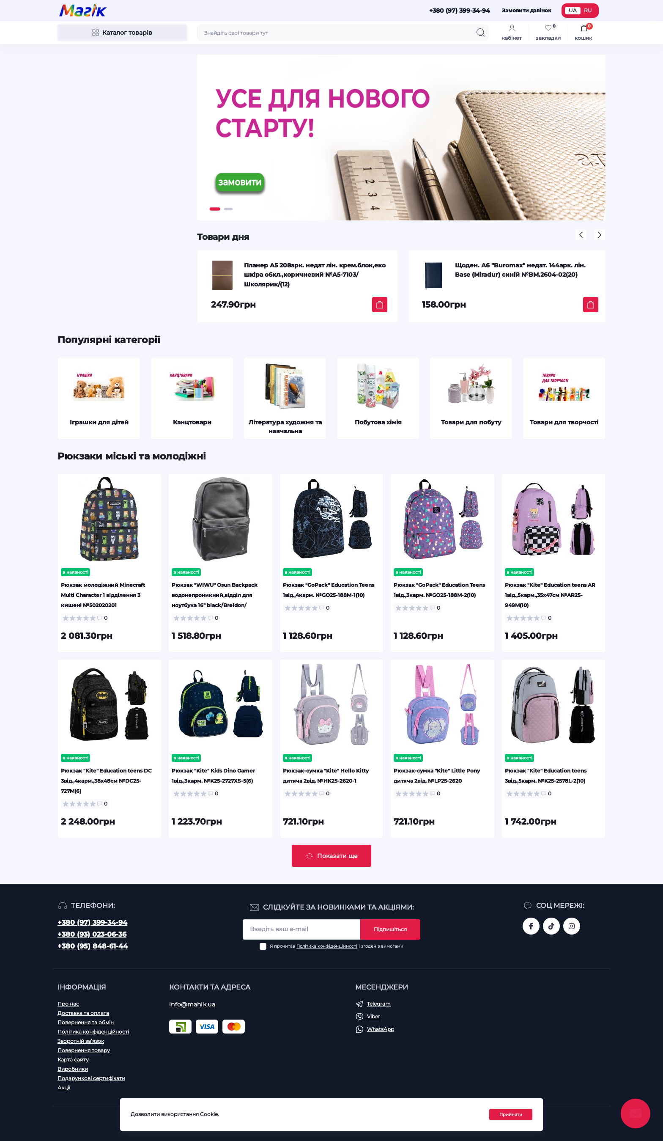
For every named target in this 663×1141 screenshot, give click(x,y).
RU (588, 10)
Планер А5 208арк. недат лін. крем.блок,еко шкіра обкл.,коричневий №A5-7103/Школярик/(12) (315, 274)
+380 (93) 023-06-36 (92, 934)
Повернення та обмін (86, 1022)
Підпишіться (390, 929)
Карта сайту (73, 1059)
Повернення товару (84, 1050)
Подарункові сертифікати (91, 1078)
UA (573, 10)
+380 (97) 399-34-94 (92, 922)
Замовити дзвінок (526, 10)
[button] (215, 209)
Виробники (73, 1069)
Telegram (379, 1004)
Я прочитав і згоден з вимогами (336, 946)
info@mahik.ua (192, 1004)
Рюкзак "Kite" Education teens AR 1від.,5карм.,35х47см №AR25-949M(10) (550, 595)
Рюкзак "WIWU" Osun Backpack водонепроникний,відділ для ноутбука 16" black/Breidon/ (215, 595)
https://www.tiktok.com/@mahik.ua (551, 926)
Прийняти (510, 1114)
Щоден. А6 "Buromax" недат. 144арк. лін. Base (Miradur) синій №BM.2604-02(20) (520, 269)
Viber (373, 1016)
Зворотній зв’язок (81, 1041)
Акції (64, 1087)
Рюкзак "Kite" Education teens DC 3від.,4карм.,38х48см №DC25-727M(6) (106, 780)
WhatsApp (380, 1029)
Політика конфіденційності (326, 946)
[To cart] (379, 304)
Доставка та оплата (83, 1013)
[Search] (480, 33)
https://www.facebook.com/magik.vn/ (531, 926)
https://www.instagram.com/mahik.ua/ (572, 926)
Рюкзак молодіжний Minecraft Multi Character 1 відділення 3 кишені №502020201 (103, 595)
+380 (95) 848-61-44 (93, 946)
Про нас (68, 1004)
